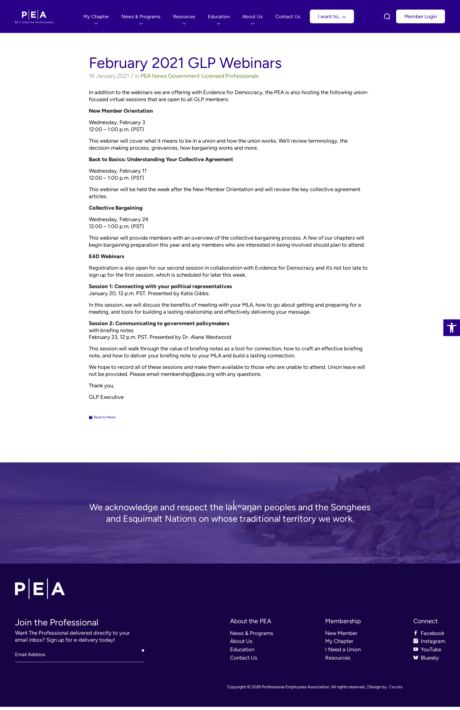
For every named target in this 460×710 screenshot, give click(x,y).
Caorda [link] (395, 690)
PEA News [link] (154, 75)
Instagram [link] (433, 644)
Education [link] (242, 652)
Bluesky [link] (430, 661)
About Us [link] (241, 644)
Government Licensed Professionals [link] (213, 75)
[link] (451, 327)
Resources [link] (337, 661)
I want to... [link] (332, 16)
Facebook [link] (432, 636)
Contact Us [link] (243, 661)
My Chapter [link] (339, 644)
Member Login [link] (420, 16)
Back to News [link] (112, 418)
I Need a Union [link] (343, 652)
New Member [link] (341, 636)
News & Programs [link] (251, 636)
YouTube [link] (431, 652)
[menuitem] (96, 16)
